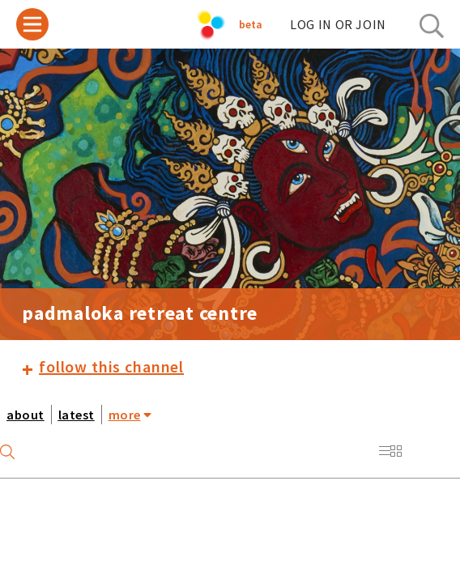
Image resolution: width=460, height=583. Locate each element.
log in (338, 24)
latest (76, 414)
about (25, 414)
